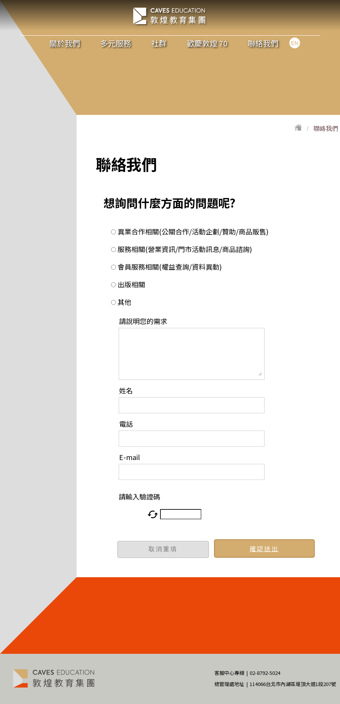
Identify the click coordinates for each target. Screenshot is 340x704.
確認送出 (264, 548)
